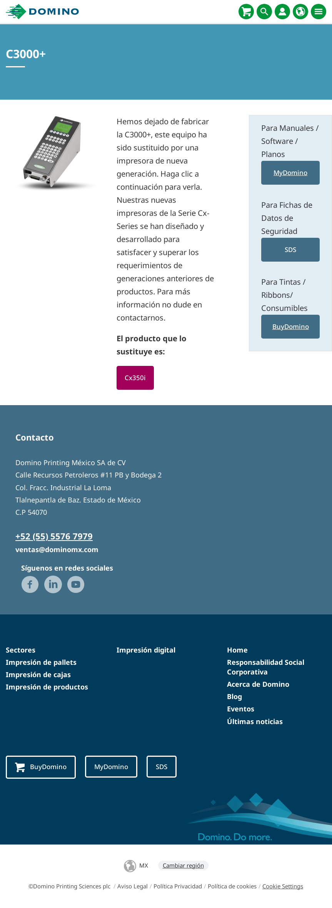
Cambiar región (183, 865)
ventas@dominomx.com (56, 549)
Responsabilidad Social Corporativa (265, 667)
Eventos (240, 708)
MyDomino (290, 172)
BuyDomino (290, 326)
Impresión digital (146, 649)
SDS (291, 249)
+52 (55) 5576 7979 (54, 536)
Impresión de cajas (38, 674)
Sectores (20, 649)
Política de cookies (232, 886)
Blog (234, 696)
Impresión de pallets (41, 662)
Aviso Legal (132, 886)
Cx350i (135, 377)
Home (237, 649)
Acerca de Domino (258, 684)
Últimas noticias (255, 721)
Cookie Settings (282, 886)
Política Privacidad (177, 886)
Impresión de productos (47, 686)
